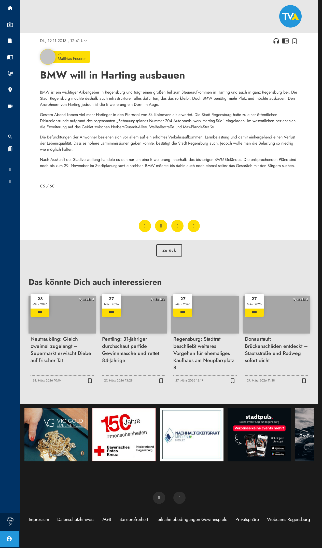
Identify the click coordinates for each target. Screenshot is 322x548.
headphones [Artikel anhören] (276, 40)
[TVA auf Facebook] (159, 498)
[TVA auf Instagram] (179, 498)
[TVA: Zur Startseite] (290, 16)
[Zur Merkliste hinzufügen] (294, 41)
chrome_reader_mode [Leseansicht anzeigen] (285, 40)
